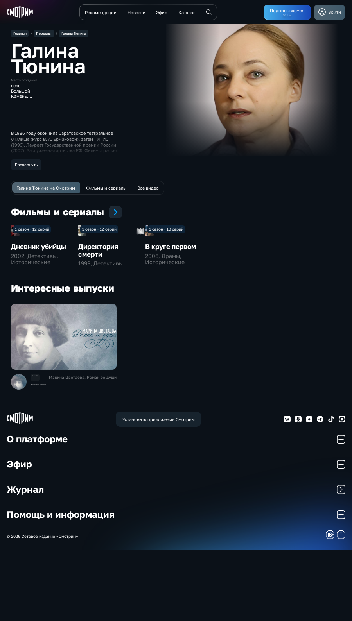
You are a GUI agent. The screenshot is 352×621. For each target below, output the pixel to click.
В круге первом (170, 317)
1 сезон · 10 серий (166, 300)
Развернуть (26, 164)
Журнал (176, 560)
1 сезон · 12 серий (32, 300)
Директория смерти (98, 321)
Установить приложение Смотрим (158, 489)
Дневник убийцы (38, 317)
